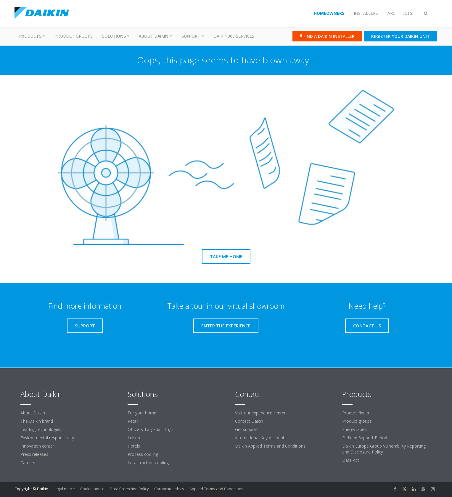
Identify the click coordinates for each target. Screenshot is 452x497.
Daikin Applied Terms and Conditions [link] (270, 446)
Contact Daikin (249, 421)
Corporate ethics (169, 488)
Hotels (134, 446)
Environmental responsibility (47, 437)
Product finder (355, 413)
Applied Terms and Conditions (216, 488)
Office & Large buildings (150, 429)
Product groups (73, 36)
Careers (27, 462)
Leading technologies (40, 429)
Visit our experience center (260, 413)
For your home (142, 413)
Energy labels (354, 429)
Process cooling (143, 454)
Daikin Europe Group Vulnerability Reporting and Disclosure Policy (384, 449)
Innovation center (37, 446)
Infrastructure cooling (148, 462)
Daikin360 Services (233, 36)
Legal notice (64, 488)
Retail (133, 421)
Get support (246, 429)
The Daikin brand (36, 421)
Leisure (134, 437)
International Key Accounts (261, 437)
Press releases (34, 454)
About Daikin (32, 413)
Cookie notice (92, 488)
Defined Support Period (364, 437)
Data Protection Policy (129, 488)
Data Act (350, 460)
